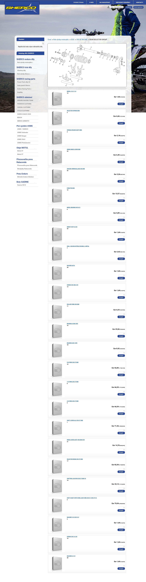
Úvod (49, 39)
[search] (43, 43)
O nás (91, 2)
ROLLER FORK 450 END (73, 304)
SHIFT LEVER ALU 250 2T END (75, 420)
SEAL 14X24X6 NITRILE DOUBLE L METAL (78, 246)
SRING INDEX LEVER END (73, 149)
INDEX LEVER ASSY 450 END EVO (76, 440)
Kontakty (139, 2)
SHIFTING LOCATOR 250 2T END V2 (76, 478)
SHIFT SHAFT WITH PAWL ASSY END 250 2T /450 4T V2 (82, 498)
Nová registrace (138, 7)
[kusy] (122, 101)
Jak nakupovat (104, 2)
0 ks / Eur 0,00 (117, 7)
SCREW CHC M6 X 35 (72, 285)
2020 (72, 39)
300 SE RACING (81, 39)
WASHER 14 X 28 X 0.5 (73, 517)
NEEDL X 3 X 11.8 (71, 91)
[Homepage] (79, 2)
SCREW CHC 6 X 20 (72, 536)
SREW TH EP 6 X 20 (72, 227)
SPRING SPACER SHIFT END (74, 130)
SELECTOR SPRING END (73, 110)
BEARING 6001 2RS (72, 343)
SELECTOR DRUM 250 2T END (75, 459)
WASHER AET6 (71, 265)
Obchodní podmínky (123, 2)
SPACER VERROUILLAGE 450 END (76, 168)
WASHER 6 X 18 (71, 556)
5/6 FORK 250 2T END (72, 362)
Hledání (21, 39)
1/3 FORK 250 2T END (72, 381)
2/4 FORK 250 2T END (72, 401)
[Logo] (22, 7)
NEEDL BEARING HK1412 (73, 207)
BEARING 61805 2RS (72, 323)
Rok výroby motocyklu (61, 39)
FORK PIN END (71, 188)
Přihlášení (128, 7)
